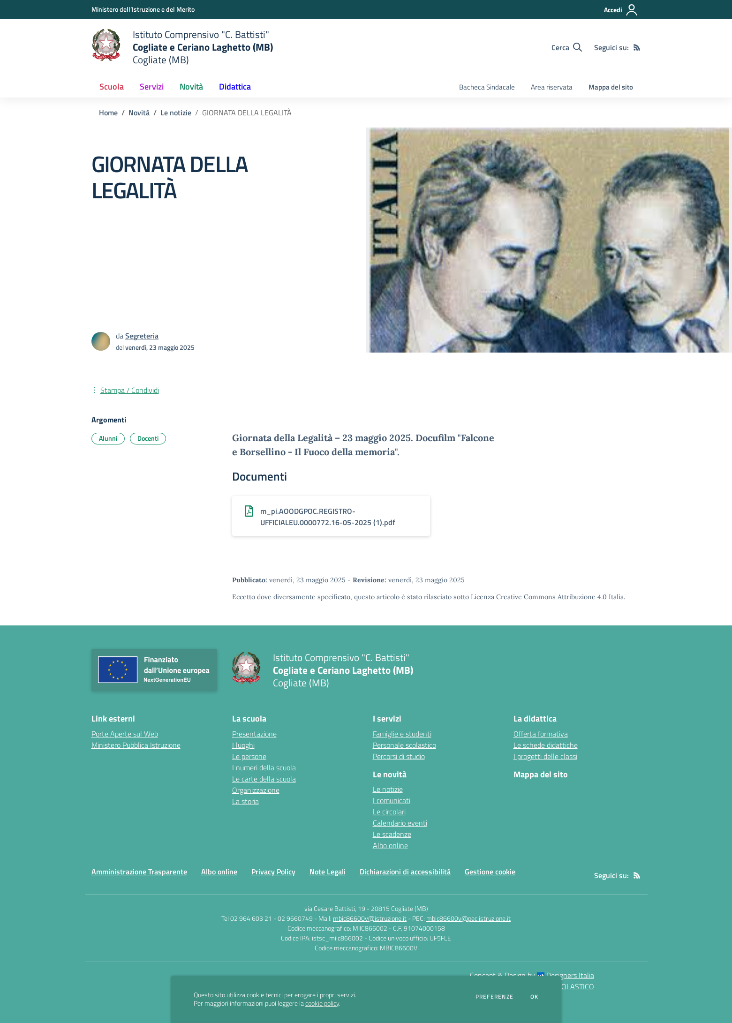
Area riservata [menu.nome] (552, 87)
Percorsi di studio (399, 756)
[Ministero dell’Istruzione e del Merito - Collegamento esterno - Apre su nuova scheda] (143, 9)
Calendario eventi (400, 822)
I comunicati (391, 800)
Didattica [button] (235, 86)
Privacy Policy (273, 871)
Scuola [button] (111, 86)
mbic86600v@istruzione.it (370, 918)
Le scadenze (392, 834)
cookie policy (322, 1003)
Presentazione (254, 733)
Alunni (108, 438)
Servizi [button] (152, 86)
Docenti (147, 438)
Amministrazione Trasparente (139, 871)
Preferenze (494, 997)
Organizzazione (255, 790)
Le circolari (389, 811)
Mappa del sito (611, 87)
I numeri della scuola (264, 767)
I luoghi (243, 745)
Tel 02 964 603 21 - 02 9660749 (267, 918)
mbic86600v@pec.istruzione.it (468, 918)
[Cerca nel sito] (567, 47)
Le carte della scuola (264, 778)
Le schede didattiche (545, 745)
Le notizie (175, 112)
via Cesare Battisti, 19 (334, 908)
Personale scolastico (404, 745)
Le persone (249, 756)
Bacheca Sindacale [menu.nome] (487, 87)
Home (108, 112)
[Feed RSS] (637, 47)
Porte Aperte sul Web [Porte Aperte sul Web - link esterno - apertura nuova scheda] (124, 733)
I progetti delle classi (545, 756)
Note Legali (327, 871)
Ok (534, 997)
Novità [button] (191, 86)
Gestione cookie (490, 871)
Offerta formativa (540, 733)
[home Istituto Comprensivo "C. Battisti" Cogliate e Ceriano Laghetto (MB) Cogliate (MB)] (182, 47)
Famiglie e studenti (402, 733)
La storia (245, 801)
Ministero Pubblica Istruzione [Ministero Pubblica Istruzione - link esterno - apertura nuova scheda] (136, 745)
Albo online (390, 845)
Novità (139, 112)
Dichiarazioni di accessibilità (405, 871)
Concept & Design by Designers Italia (532, 975)
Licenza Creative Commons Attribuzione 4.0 (539, 597)
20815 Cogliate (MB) (399, 908)
